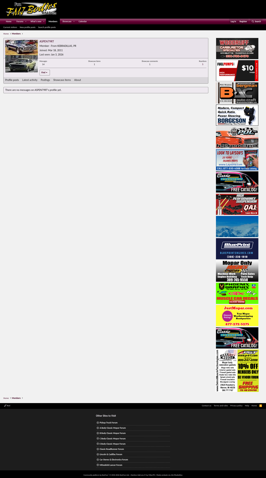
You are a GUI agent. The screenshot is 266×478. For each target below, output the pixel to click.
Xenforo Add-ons (143, 475)
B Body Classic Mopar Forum (113, 433)
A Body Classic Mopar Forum (113, 428)
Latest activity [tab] (29, 80)
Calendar (83, 21)
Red (7, 405)
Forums (19, 21)
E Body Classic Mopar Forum (112, 444)
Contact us (206, 405)
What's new (36, 21)
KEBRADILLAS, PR (66, 45)
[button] (26, 21)
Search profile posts (47, 27)
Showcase (66, 21)
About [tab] (77, 80)
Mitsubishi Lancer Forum (111, 465)
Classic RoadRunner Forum (112, 449)
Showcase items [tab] (62, 80)
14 (43, 64)
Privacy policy (236, 405)
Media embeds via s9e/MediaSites (169, 475)
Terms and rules (221, 405)
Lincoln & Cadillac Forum (111, 454)
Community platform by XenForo (106, 475)
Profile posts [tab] (12, 80)
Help (247, 405)
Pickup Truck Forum (108, 422)
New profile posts (27, 27)
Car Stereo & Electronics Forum (114, 459)
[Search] (256, 21)
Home (8, 21)
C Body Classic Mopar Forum (113, 438)
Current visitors (10, 27)
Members (53, 21)
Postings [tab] (45, 80)
